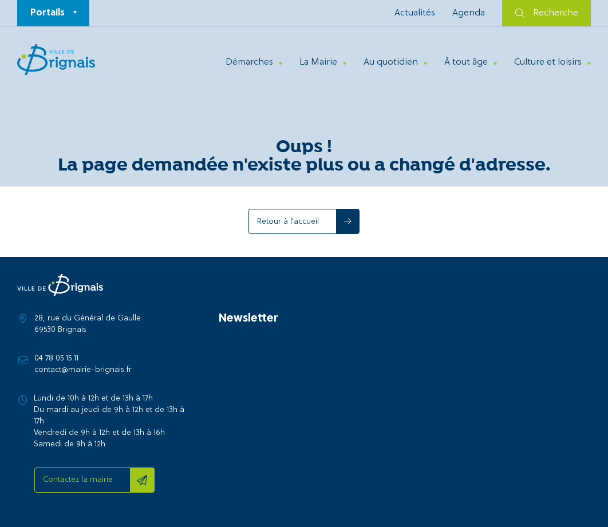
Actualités (414, 13)
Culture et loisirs (548, 62)
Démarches (249, 62)
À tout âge (466, 62)
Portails (47, 13)
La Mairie (318, 62)
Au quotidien (391, 62)
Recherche (546, 13)
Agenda (468, 13)
